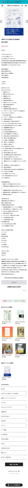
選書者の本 (4, 411)
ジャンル (3, 425)
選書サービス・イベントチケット (8, 398)
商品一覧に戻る (14, 464)
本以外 (2, 443)
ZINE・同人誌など (5, 416)
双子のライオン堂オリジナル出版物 (9, 393)
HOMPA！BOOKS (5, 448)
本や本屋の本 (4, 434)
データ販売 (3, 430)
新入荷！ (3, 389)
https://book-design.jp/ (7, 274)
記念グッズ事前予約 (6, 457)
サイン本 (3, 402)
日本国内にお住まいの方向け (14, 286)
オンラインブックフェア (6, 407)
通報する (25, 290)
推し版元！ (3, 420)
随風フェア (3, 452)
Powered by (14, 473)
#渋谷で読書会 (5, 439)
